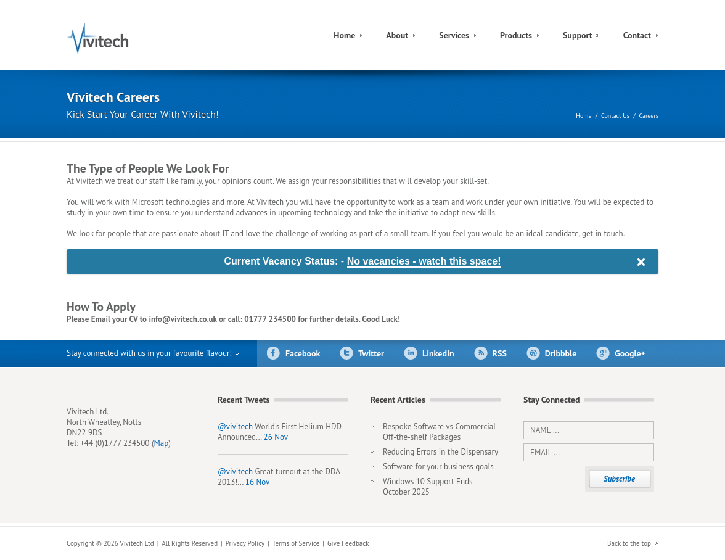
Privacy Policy (245, 543)
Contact (637, 35)
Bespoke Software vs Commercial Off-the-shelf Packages (439, 431)
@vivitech (235, 426)
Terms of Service (295, 543)
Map (161, 443)
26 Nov (276, 437)
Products (516, 35)
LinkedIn (438, 353)
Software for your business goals (438, 466)
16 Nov (257, 482)
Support (577, 35)
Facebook (302, 353)
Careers (648, 116)
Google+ (630, 353)
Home (344, 35)
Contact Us (615, 116)
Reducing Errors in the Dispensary (440, 452)
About (397, 35)
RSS (500, 353)
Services (454, 35)
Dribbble (560, 353)
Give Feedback (348, 543)
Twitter (371, 353)
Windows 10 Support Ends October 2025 (428, 486)
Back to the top (629, 543)
